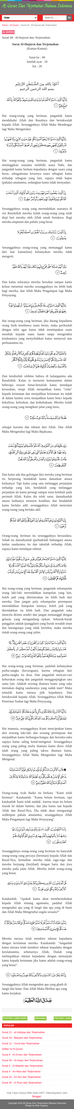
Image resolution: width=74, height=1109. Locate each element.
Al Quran (8, 32)
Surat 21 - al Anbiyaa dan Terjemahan (23, 1032)
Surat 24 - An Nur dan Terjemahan (21, 1076)
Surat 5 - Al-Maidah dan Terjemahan (22, 1065)
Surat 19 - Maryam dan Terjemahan (22, 1037)
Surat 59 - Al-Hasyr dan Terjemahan (22, 1060)
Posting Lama (62, 1018)
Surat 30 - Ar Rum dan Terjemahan (22, 1082)
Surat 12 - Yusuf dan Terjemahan (20, 1043)
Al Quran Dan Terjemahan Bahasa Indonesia (37, 6)
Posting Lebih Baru (15, 1018)
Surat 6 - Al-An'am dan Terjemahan (22, 1054)
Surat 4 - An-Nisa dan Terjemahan (21, 1071)
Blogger (36, 1096)
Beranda (40, 1018)
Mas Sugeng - (42, 1105)
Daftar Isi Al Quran (12, 1048)
